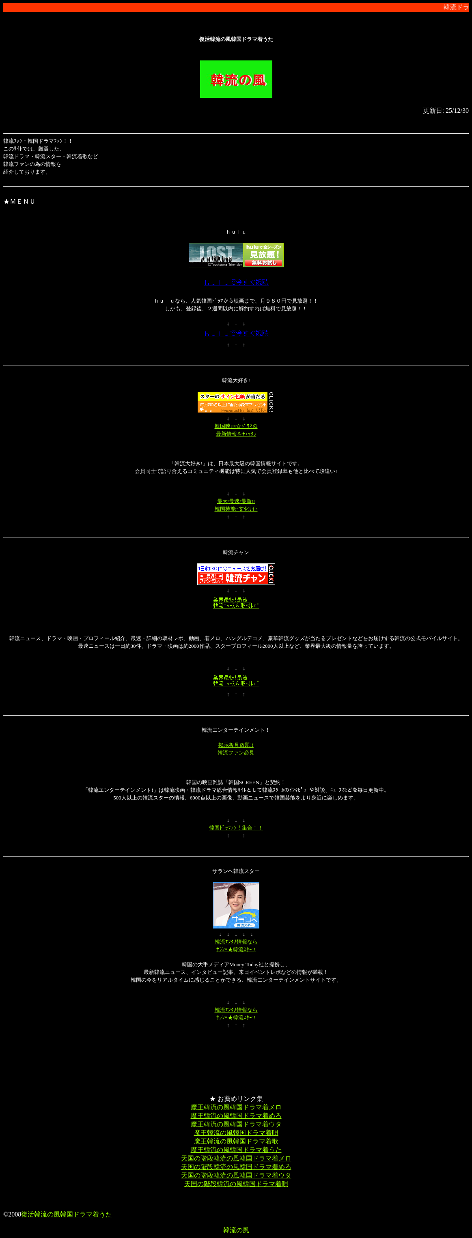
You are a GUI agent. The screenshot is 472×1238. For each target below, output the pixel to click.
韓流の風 (236, 1230)
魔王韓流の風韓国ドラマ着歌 (236, 1141)
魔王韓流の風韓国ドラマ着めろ (236, 1115)
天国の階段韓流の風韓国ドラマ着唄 (236, 1183)
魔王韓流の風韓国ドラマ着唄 (236, 1132)
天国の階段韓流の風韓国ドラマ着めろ (236, 1166)
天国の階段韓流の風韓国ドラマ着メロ (236, 1158)
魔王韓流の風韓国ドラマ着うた (236, 1149)
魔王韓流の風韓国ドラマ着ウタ (236, 1124)
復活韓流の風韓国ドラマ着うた (66, 1214)
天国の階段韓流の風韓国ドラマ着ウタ (236, 1175)
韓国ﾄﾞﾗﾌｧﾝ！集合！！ (236, 828)
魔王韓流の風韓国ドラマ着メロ (236, 1107)
